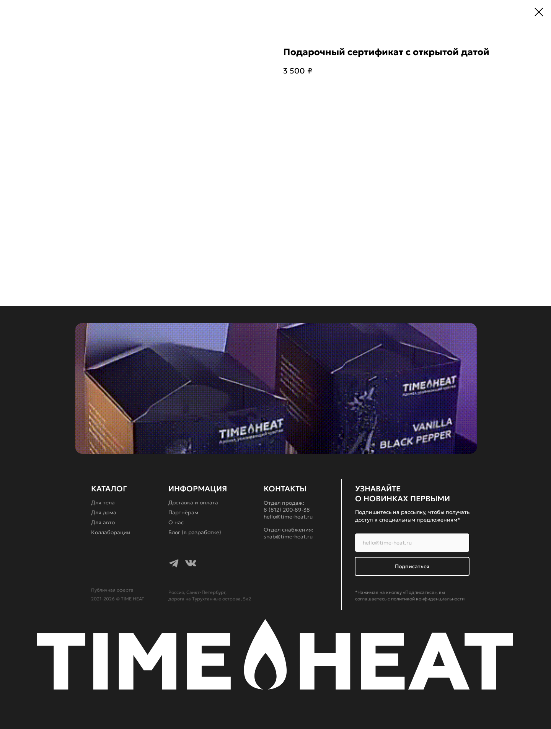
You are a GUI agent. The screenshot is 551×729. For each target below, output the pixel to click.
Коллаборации (110, 532)
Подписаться (412, 566)
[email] (412, 542)
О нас (176, 522)
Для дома (103, 512)
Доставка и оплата (193, 502)
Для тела (103, 502)
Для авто (103, 522)
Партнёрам (183, 512)
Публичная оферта (112, 590)
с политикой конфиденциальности (426, 599)
